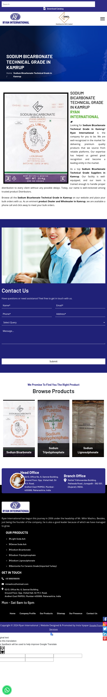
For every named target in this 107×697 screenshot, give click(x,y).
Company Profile (28, 613)
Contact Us (92, 613)
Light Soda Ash (17, 538)
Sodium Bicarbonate (20, 549)
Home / (9, 75)
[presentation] (23, 353)
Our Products (46, 613)
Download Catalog (53, 8)
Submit (54, 361)
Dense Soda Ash (17, 544)
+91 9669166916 (11, 578)
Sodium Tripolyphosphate (22, 555)
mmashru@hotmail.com (15, 584)
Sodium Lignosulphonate (22, 560)
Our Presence (75, 613)
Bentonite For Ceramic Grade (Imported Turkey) (33, 566)
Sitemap (61, 613)
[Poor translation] (3, 650)
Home (12, 613)
